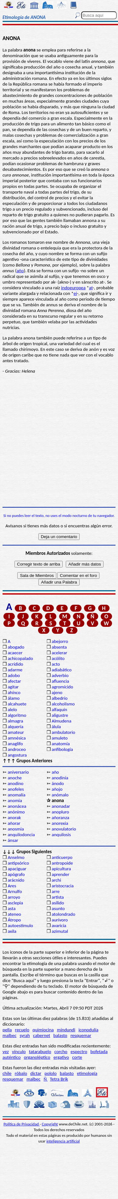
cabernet (41, 1035)
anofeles (16, 789)
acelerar (59, 653)
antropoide (62, 863)
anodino (15, 783)
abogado (16, 647)
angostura (17, 755)
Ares (12, 886)
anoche (15, 778)
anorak (14, 817)
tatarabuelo (40, 1051)
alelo (12, 709)
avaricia (59, 925)
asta (11, 908)
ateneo (14, 914)
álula (56, 726)
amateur (16, 732)
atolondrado (63, 914)
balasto (60, 1035)
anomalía (16, 795)
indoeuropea (73, 288)
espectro (78, 1051)
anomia (15, 800)
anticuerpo (62, 857)
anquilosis (61, 834)
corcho (60, 1051)
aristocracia (63, 886)
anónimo (16, 812)
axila (12, 931)
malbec (9, 1035)
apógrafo (16, 874)
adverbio (60, 675)
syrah (25, 1035)
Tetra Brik (59, 1079)
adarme (15, 670)
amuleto (60, 738)
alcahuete (17, 704)
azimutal (60, 931)
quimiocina (42, 1030)
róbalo (21, 1073)
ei (75, 293)
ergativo (61, 1057)
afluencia (60, 681)
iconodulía (88, 1030)
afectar (14, 681)
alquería (15, 726)
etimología (87, 1073)
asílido (58, 903)
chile (7, 1073)
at (91, 288)
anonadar (61, 806)
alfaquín (59, 709)
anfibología (62, 749)
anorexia (60, 823)
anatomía (61, 743)
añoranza (60, 817)
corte (77, 1057)
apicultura (61, 869)
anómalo (60, 795)
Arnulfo (15, 891)
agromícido (62, 687)
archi (56, 880)
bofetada (98, 1051)
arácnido (16, 880)
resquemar (80, 1035)
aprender (60, 874)
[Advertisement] (59, 440)
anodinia (60, 778)
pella (7, 1030)
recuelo (22, 1030)
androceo (17, 749)
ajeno (57, 692)
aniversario (18, 772)
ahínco (14, 692)
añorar (14, 823)
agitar (13, 687)
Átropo (14, 920)
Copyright (50, 1124)
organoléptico (37, 1057)
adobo (14, 675)
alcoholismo (63, 704)
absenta (59, 647)
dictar (35, 1073)
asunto (58, 908)
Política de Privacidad (21, 1124)
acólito (58, 658)
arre (55, 891)
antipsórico (18, 863)
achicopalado (20, 658)
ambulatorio (63, 732)
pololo (50, 1073)
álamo (14, 698)
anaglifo (15, 743)
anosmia (16, 829)
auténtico (12, 1057)
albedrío (59, 698)
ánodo (58, 783)
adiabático (61, 670)
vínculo (19, 1051)
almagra (15, 721)
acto (56, 664)
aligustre (60, 715)
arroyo (14, 897)
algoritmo (17, 715)
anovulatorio (64, 829)
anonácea (17, 806)
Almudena (61, 721)
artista (58, 897)
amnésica (16, 738)
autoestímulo (20, 925)
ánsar (13, 840)
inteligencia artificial (63, 1141)
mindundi (66, 1030)
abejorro (60, 641)
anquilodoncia (21, 834)
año (20, 270)
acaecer (15, 653)
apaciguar (17, 869)
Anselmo (16, 857)
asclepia (15, 903)
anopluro (60, 812)
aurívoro (60, 920)
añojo (57, 789)
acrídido (15, 664)
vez (6, 1051)
